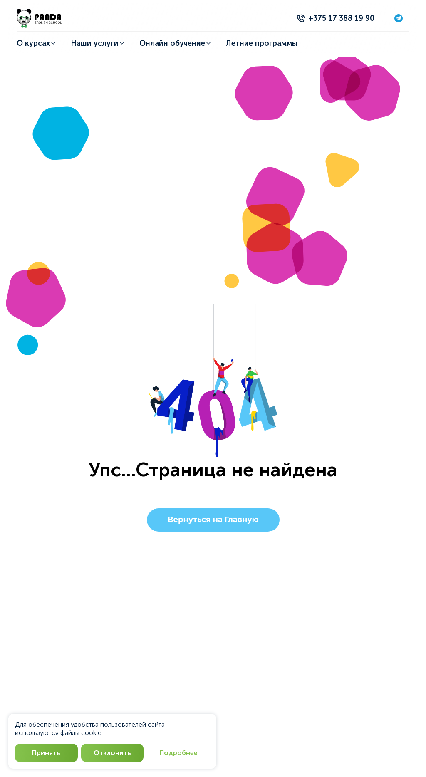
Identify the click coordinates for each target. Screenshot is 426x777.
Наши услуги (97, 43)
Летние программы (261, 43)
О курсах (36, 43)
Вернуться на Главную (213, 520)
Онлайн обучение (175, 43)
